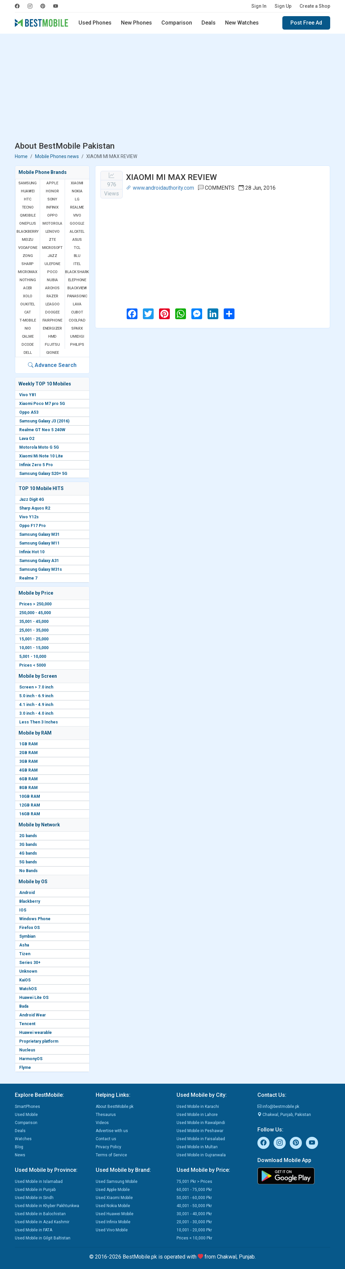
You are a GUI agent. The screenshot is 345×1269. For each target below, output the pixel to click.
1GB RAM (28, 744)
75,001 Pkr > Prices (194, 1181)
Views (111, 193)
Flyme (25, 1067)
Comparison (176, 23)
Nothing (28, 280)
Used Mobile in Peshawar (200, 1130)
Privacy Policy (108, 1147)
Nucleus (27, 1050)
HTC (27, 199)
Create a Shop (315, 6)
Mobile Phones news (57, 156)
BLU (77, 256)
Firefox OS (29, 927)
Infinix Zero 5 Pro (36, 464)
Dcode (28, 344)
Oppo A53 (28, 412)
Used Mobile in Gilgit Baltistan (42, 1238)
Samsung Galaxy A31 (39, 560)
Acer (27, 288)
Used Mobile (26, 1114)
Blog (19, 1147)
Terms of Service (111, 1155)
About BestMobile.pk (114, 1106)
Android (27, 892)
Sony (52, 199)
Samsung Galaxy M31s (40, 569)
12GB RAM (29, 805)
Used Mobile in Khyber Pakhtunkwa (47, 1205)
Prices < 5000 (32, 665)
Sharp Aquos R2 (34, 508)
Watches (23, 1138)
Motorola (52, 223)
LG (77, 199)
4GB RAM (28, 770)
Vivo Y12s (29, 517)
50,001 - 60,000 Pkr (194, 1197)
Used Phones (95, 23)
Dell (28, 352)
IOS (22, 910)
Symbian (27, 936)
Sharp (28, 264)
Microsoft (52, 248)
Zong (28, 256)
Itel (77, 264)
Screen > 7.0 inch (36, 687)
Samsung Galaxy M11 (39, 543)
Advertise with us (112, 1130)
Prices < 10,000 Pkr (194, 1238)
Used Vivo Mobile (112, 1230)
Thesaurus (106, 1114)
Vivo (77, 215)
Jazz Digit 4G (31, 499)
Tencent (27, 1023)
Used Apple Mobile (113, 1189)
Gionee (52, 352)
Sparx (77, 328)
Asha (24, 945)
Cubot (77, 312)
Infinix (52, 207)
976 (111, 184)
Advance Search (52, 365)
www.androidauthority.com (160, 188)
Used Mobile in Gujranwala (201, 1155)
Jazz (52, 256)
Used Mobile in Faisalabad (201, 1138)
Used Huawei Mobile (114, 1213)
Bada (23, 1006)
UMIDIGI (77, 336)
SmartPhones (27, 1106)
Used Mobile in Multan (197, 1147)
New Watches (242, 23)
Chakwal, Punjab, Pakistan (284, 1114)
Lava (77, 304)
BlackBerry (28, 231)
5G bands (28, 862)
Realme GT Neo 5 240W (42, 429)
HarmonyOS (30, 1058)
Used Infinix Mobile (113, 1222)
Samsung (28, 183)
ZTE (52, 239)
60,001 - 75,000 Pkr (194, 1189)
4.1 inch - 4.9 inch (36, 704)
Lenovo (52, 231)
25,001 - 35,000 (34, 630)
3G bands (28, 844)
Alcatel (77, 231)
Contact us (106, 1138)
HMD (52, 336)
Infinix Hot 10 (31, 552)
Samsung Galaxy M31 (39, 534)
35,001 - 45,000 (34, 621)
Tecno (28, 207)
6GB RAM (28, 779)
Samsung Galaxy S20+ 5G (43, 473)
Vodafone (27, 248)
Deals (208, 23)
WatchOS (28, 988)
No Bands (28, 870)
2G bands (28, 835)
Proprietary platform (38, 1041)
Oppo (52, 215)
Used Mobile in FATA (33, 1230)
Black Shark (77, 272)
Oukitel (27, 304)
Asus (77, 239)
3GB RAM (28, 761)
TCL (77, 248)
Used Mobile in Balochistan (40, 1213)
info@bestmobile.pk (278, 1106)
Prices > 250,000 (35, 604)
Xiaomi (77, 183)
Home (21, 156)
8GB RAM (28, 787)
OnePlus (27, 223)
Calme (28, 336)
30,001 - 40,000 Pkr (194, 1213)
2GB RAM (28, 752)
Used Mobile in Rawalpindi (201, 1122)
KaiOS (25, 980)
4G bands (28, 853)
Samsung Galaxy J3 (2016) (44, 421)
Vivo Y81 (27, 395)
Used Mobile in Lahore (197, 1114)
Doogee (52, 312)
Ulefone (52, 264)
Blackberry (29, 901)
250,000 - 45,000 (35, 612)
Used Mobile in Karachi (198, 1106)
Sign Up (283, 6)
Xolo (27, 296)
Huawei (28, 191)
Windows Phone (35, 919)
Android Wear (32, 1015)
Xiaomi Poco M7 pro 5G (42, 403)
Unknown (28, 971)
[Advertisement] (172, 89)
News (20, 1155)
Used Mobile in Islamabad (39, 1181)
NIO (28, 328)
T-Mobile (28, 320)
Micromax (27, 272)
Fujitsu (52, 344)
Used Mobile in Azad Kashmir (42, 1222)
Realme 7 (28, 578)
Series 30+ (29, 962)
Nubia (52, 280)
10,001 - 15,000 (34, 647)
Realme (77, 207)
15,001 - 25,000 (34, 639)
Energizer (52, 328)
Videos (102, 1122)
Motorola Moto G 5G (39, 447)
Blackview (77, 288)
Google (77, 223)
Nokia (77, 191)
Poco (52, 272)
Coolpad (77, 320)
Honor (52, 191)
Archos (52, 288)
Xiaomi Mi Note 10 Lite (41, 456)
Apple (52, 183)
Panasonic (77, 296)
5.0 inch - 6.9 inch (36, 696)
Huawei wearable (35, 1032)
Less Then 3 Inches (38, 722)
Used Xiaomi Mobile (114, 1197)
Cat (27, 312)
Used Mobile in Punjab (35, 1189)
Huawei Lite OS (34, 997)
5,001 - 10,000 (32, 656)
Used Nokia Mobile (113, 1205)
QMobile (28, 215)
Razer (52, 296)
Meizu (27, 239)
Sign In (258, 6)
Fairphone (52, 320)
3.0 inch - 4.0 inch (36, 713)
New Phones (136, 23)
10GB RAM (29, 796)
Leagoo (52, 304)
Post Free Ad (306, 23)
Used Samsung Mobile (116, 1181)
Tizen (24, 953)
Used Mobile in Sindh (34, 1197)
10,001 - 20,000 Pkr (194, 1230)
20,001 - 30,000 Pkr (194, 1222)
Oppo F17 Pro (32, 525)
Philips (77, 344)
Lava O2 (26, 438)
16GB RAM (29, 814)
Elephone (77, 280)
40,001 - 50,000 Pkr (194, 1205)
